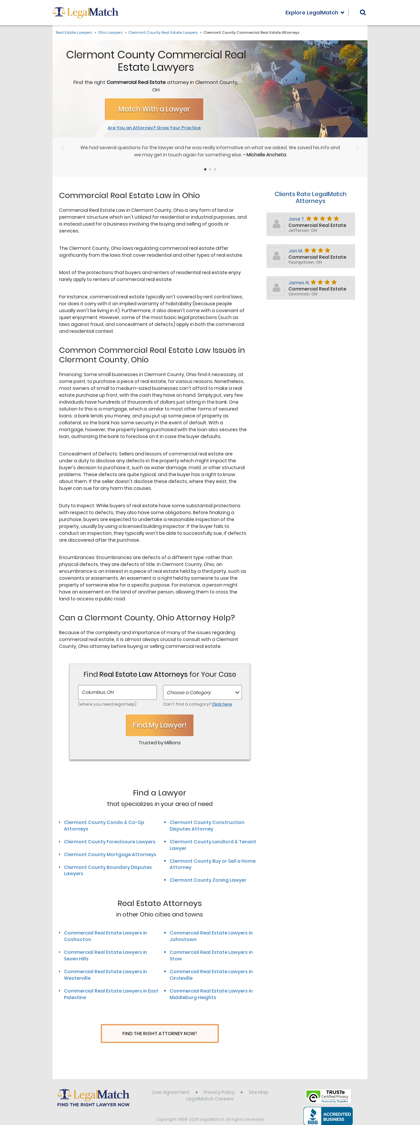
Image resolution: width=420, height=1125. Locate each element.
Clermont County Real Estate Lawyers (163, 32)
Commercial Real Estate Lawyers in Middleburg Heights (211, 994)
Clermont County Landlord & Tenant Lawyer (213, 845)
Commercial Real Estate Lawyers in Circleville (211, 974)
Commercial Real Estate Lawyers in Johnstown (211, 936)
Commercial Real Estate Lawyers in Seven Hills (105, 955)
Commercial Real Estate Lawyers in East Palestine (111, 994)
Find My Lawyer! (160, 725)
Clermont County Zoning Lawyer (208, 880)
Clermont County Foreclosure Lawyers (110, 841)
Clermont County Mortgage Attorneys (110, 854)
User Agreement (171, 1080)
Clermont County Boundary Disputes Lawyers (108, 870)
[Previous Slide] (62, 148)
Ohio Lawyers (110, 32)
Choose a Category (189, 692)
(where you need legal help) (107, 704)
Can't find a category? (197, 704)
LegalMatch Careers (210, 1086)
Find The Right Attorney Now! (159, 1033)
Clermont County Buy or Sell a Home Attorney (213, 864)
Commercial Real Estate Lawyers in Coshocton (105, 936)
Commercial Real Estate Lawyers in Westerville (105, 974)
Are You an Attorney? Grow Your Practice (154, 128)
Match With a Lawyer (154, 109)
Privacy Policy (219, 1080)
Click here (222, 704)
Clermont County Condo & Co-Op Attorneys (104, 825)
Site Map (258, 1080)
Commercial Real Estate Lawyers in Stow (211, 955)
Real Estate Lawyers (74, 32)
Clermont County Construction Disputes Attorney (207, 825)
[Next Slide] (357, 148)
